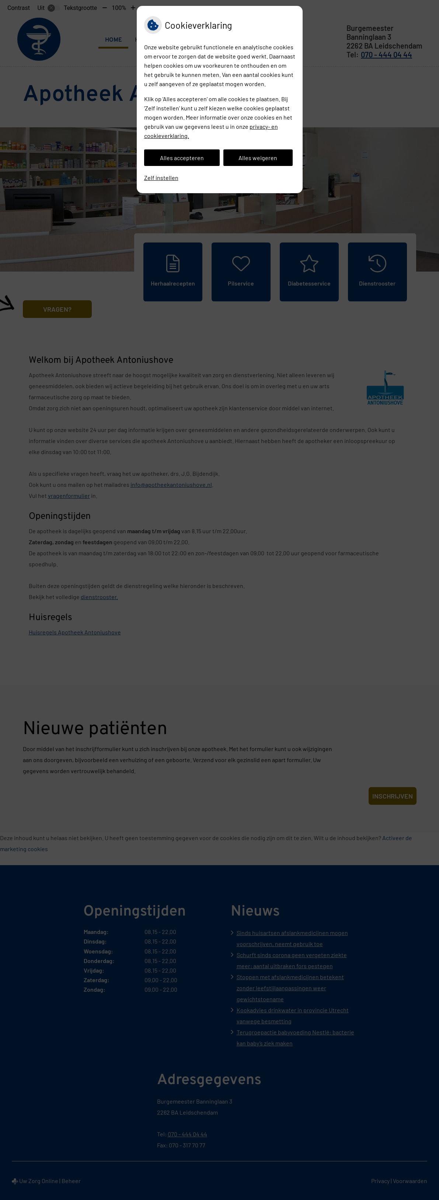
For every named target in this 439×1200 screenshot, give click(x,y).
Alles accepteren (182, 157)
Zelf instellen (161, 177)
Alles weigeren (257, 157)
